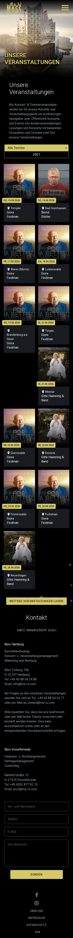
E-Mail (12, 831)
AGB (37, 932)
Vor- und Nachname (21, 806)
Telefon (13, 819)
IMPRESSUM (36, 918)
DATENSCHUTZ (36, 925)
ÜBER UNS (36, 910)
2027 (36, 154)
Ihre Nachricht (17, 844)
